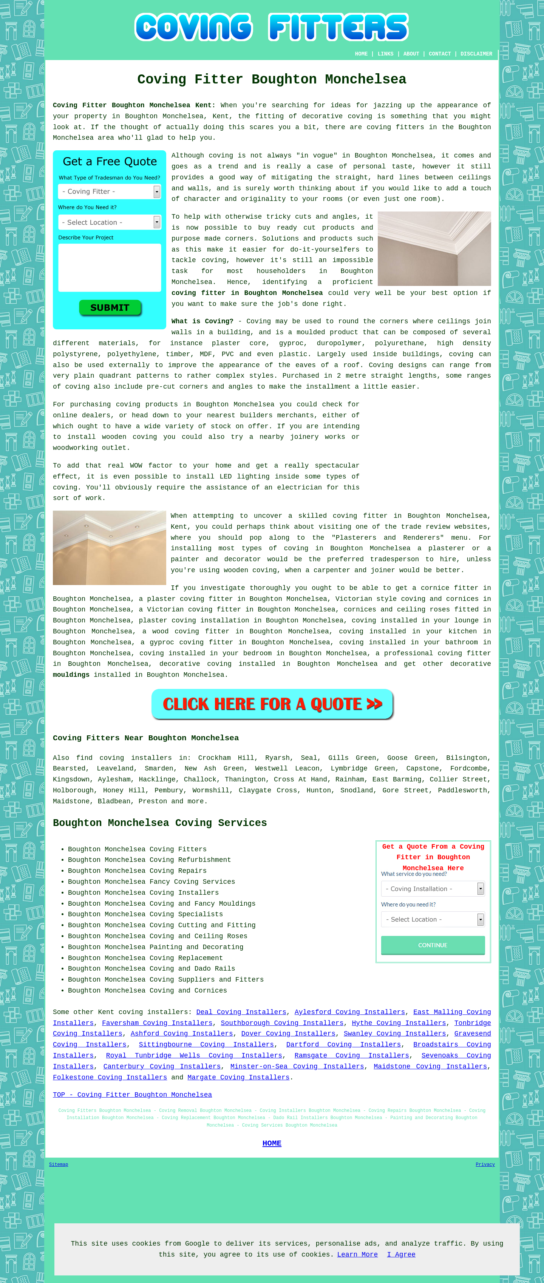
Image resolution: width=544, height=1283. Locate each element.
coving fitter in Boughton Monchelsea (247, 293)
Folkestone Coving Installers (110, 1077)
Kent (106, 1012)
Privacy (485, 1164)
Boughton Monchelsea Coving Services (160, 823)
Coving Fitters (178, 849)
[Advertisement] (427, 452)
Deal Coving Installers (241, 1012)
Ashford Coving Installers (182, 1034)
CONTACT (440, 54)
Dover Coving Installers (288, 1034)
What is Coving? (202, 321)
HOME (361, 54)
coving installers (153, 1012)
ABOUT (411, 54)
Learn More (357, 1254)
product (344, 332)
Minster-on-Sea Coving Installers (297, 1066)
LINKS (386, 54)
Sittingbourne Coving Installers (206, 1044)
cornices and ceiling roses (397, 609)
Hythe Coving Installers (399, 1023)
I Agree (401, 1254)
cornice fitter (449, 588)
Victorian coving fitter (194, 609)
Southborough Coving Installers (282, 1023)
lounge (466, 620)
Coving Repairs (178, 871)
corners (394, 321)
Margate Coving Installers (238, 1077)
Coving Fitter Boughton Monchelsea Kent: (134, 105)
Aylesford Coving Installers (350, 1012)
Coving (259, 321)
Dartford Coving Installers (343, 1044)
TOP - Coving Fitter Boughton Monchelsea (132, 1095)
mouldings (71, 675)
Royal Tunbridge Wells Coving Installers (194, 1055)
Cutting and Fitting (217, 925)
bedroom (257, 653)
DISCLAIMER (476, 54)
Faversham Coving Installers (157, 1023)
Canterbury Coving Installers (162, 1066)
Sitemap (58, 1164)
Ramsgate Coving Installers (352, 1055)
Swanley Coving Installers (395, 1034)
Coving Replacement (186, 958)
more (195, 801)
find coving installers (124, 758)
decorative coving (195, 664)
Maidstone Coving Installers (430, 1066)
